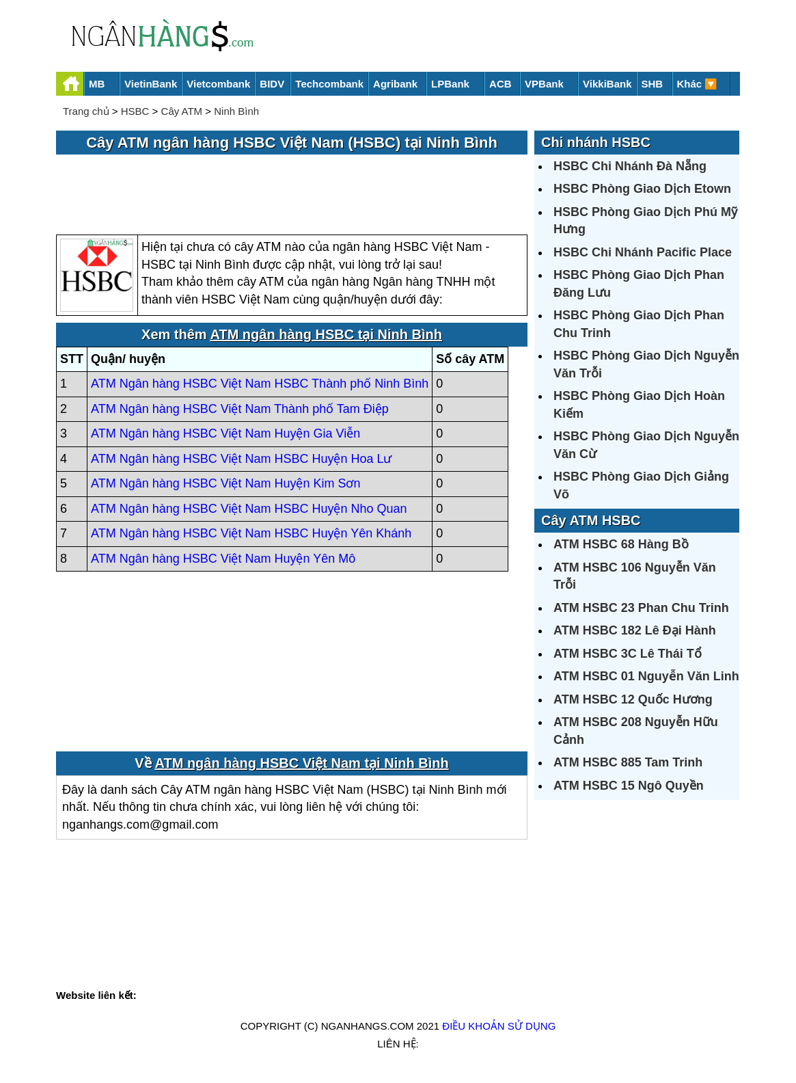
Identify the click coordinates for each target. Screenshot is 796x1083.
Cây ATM (182, 111)
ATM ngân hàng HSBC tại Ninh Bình (325, 334)
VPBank (544, 84)
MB (97, 84)
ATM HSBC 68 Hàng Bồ (621, 544)
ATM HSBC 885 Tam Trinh (627, 762)
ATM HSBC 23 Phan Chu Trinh (641, 608)
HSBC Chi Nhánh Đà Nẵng (629, 166)
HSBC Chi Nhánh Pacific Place (642, 252)
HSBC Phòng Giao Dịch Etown (642, 189)
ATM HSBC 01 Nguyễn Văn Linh (646, 676)
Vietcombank (218, 84)
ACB (500, 84)
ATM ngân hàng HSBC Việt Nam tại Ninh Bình (302, 763)
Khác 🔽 (697, 84)
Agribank (395, 84)
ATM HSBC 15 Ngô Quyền (628, 785)
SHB (652, 84)
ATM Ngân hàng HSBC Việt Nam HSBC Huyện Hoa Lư (241, 459)
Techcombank (329, 84)
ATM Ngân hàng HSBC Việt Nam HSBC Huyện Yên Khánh (251, 533)
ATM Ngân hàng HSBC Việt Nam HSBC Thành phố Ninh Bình (259, 383)
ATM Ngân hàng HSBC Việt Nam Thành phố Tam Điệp (240, 409)
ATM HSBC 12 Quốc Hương (633, 699)
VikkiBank (607, 84)
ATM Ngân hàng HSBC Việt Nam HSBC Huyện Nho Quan (249, 509)
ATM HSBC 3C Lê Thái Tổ (627, 653)
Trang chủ (86, 111)
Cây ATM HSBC (591, 520)
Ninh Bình (236, 111)
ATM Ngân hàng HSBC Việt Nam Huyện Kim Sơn (225, 483)
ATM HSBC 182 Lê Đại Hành (634, 630)
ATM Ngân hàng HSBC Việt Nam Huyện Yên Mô (223, 558)
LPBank (450, 84)
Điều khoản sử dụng (498, 1026)
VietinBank (150, 84)
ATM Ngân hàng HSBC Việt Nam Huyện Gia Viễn (225, 433)
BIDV (272, 84)
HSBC (135, 111)
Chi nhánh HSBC (595, 142)
